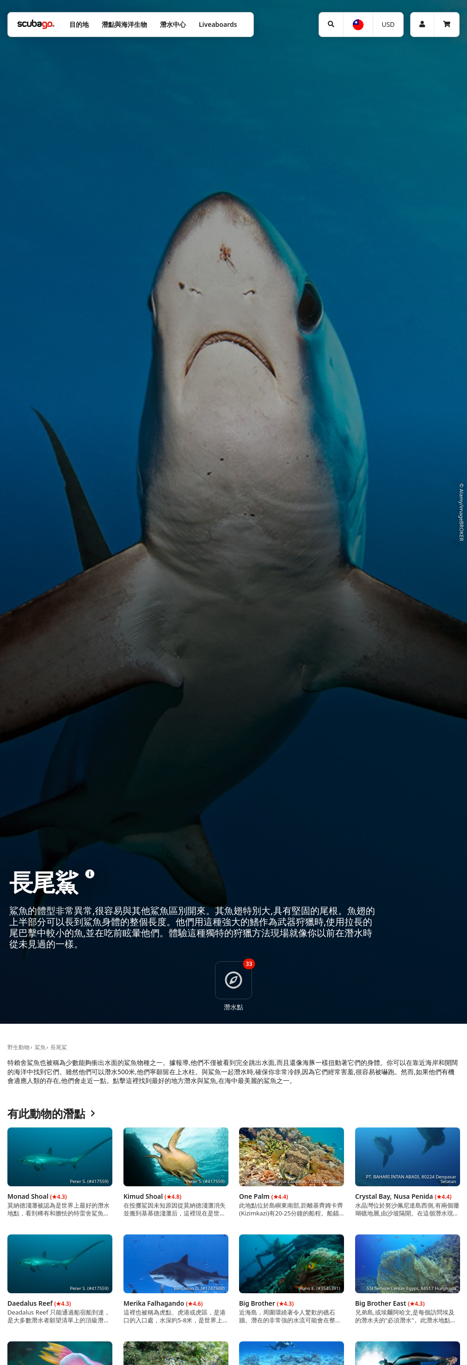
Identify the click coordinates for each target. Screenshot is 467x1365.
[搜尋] (331, 25)
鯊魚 (40, 1047)
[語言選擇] (357, 25)
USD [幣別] (387, 24)
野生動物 (18, 1047)
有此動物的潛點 (51, 1114)
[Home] (36, 24)
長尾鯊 (58, 1047)
